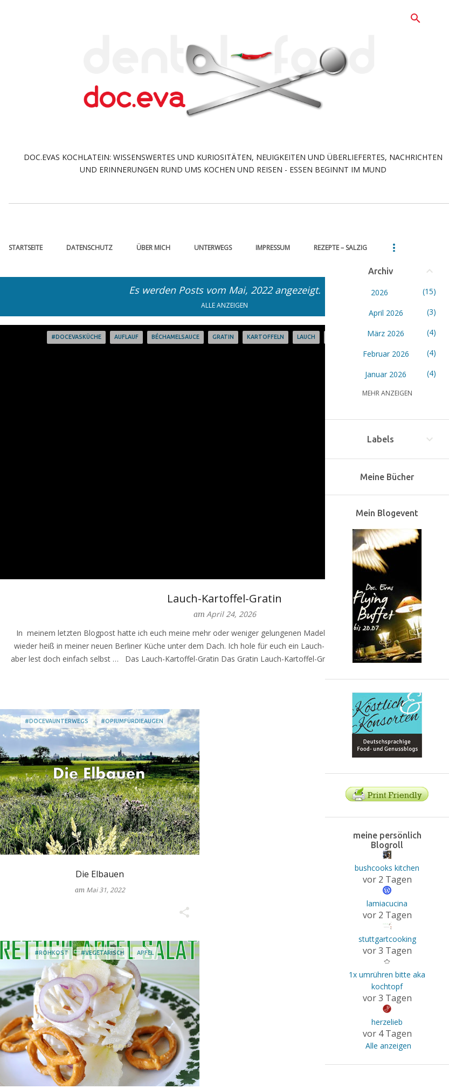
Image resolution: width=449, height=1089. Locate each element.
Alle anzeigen (224, 305)
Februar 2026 (386, 354)
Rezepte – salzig (340, 247)
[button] (184, 913)
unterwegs (213, 247)
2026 (379, 292)
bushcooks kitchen (387, 868)
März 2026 (386, 333)
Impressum (272, 247)
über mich (153, 247)
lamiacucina (387, 903)
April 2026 (386, 313)
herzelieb (387, 1022)
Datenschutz (89, 247)
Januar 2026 (386, 374)
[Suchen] (415, 18)
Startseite (26, 247)
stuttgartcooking (387, 939)
